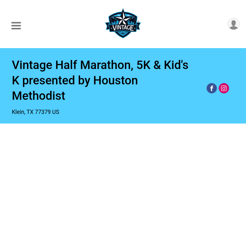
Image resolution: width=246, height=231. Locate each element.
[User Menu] (234, 24)
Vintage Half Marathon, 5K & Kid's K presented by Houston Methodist (100, 80)
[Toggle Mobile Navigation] (16, 25)
